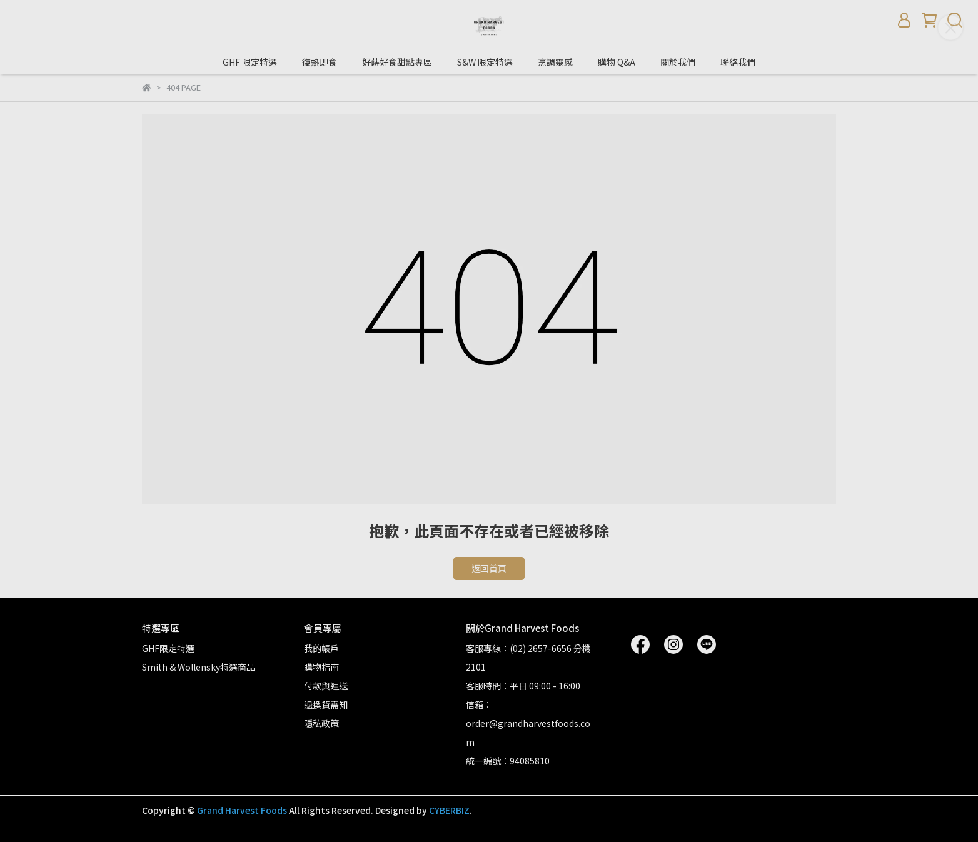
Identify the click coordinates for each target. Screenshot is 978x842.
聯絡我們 (737, 62)
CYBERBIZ (449, 810)
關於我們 (677, 62)
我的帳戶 (321, 648)
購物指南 (321, 667)
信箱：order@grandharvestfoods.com (528, 723)
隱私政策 (321, 723)
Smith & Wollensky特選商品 (198, 667)
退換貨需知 (326, 704)
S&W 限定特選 (485, 62)
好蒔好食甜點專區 (397, 62)
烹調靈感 (555, 62)
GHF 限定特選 (250, 62)
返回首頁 (489, 568)
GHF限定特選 (168, 648)
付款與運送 (326, 685)
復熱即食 (319, 62)
